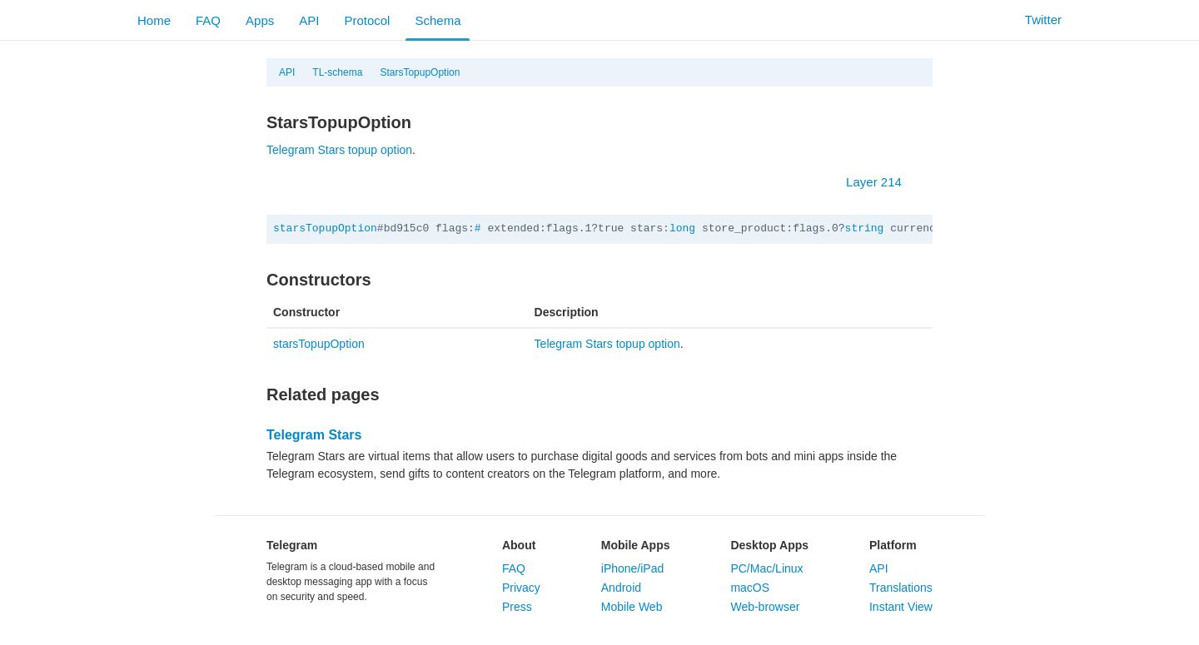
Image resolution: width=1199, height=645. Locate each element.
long (682, 228)
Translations (901, 587)
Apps (260, 20)
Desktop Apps (769, 545)
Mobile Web (632, 606)
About (518, 545)
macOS (749, 587)
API (309, 20)
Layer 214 (882, 182)
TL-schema (337, 72)
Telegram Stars (313, 435)
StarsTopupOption (420, 72)
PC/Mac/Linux (766, 568)
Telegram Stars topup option (339, 149)
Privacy (521, 587)
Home (154, 20)
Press (517, 606)
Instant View (901, 606)
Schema (437, 20)
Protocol (367, 20)
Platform (893, 545)
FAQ (208, 20)
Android (621, 587)
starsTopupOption (325, 228)
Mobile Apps (635, 545)
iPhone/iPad (632, 568)
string (864, 228)
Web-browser (764, 606)
